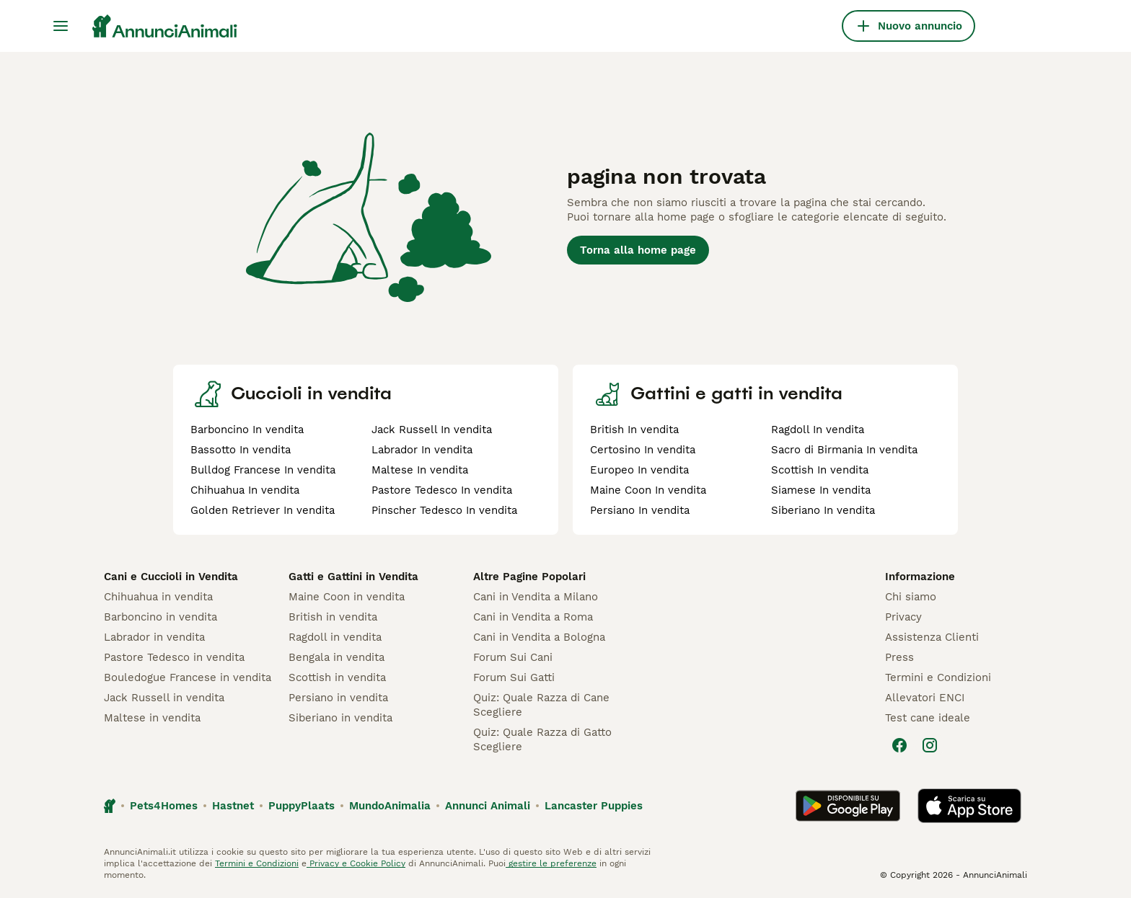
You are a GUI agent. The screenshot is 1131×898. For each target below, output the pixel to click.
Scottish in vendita (337, 677)
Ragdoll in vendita (335, 637)
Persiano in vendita (338, 697)
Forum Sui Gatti (514, 677)
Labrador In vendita (421, 449)
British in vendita (333, 616)
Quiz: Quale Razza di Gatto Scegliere (542, 739)
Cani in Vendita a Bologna (539, 637)
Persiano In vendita (640, 510)
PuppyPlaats (301, 805)
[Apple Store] (969, 805)
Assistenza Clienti (932, 637)
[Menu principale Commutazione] (60, 26)
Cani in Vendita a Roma (533, 616)
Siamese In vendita (821, 490)
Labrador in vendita (154, 637)
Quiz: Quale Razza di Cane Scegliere (541, 705)
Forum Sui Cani (513, 657)
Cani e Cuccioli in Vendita (171, 576)
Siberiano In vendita (823, 510)
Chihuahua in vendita (158, 596)
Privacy (903, 616)
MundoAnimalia (390, 805)
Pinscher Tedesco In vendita (444, 510)
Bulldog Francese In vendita (262, 469)
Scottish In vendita (819, 469)
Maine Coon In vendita (648, 490)
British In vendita (634, 429)
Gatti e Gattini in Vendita (353, 576)
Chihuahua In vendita (244, 490)
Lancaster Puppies (594, 805)
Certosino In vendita (642, 449)
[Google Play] (848, 805)
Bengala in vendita (336, 657)
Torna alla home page (638, 250)
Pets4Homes (164, 805)
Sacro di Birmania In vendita (844, 449)
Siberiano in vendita (340, 717)
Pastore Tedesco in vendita (174, 657)
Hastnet (233, 805)
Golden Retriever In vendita (262, 510)
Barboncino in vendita (160, 616)
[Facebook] (899, 745)
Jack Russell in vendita (164, 697)
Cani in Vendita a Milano (535, 596)
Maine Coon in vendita (347, 596)
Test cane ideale (927, 717)
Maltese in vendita (152, 717)
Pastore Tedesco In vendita (441, 490)
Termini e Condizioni (938, 677)
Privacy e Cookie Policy (356, 863)
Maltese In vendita (419, 469)
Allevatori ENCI (924, 697)
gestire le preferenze (551, 863)
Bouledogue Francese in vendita (187, 677)
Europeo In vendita (639, 469)
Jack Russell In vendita (431, 429)
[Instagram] (929, 745)
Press (899, 657)
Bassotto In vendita (240, 449)
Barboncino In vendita (247, 429)
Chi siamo (910, 596)
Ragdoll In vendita (817, 429)
